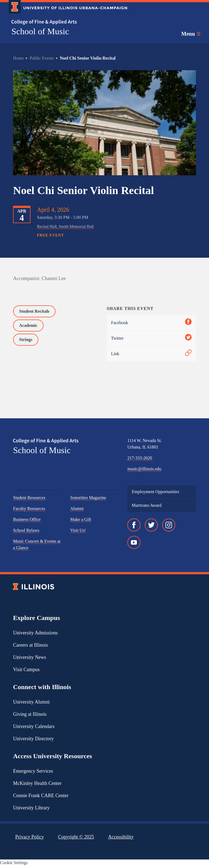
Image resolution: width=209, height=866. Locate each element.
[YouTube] (133, 542)
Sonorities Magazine (88, 497)
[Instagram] (168, 525)
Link (151, 353)
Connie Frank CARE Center (40, 795)
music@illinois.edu (144, 468)
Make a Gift (80, 519)
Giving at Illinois (30, 714)
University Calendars (33, 726)
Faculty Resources (29, 508)
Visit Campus (26, 669)
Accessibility (121, 837)
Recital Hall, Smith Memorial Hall (65, 226)
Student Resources (29, 497)
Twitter (151, 338)
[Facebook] (133, 525)
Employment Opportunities (155, 491)
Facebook (151, 322)
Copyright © (76, 837)
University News (29, 657)
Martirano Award (146, 505)
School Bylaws (26, 530)
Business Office (27, 519)
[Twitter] (151, 525)
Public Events (42, 58)
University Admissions (35, 632)
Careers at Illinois (30, 645)
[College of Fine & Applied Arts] (65, 22)
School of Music (40, 31)
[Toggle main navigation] (190, 34)
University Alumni (31, 702)
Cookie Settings (14, 862)
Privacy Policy (29, 837)
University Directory (33, 738)
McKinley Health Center (37, 783)
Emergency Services (33, 771)
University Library (31, 807)
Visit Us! (78, 530)
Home (18, 58)
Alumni (77, 508)
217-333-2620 (139, 458)
